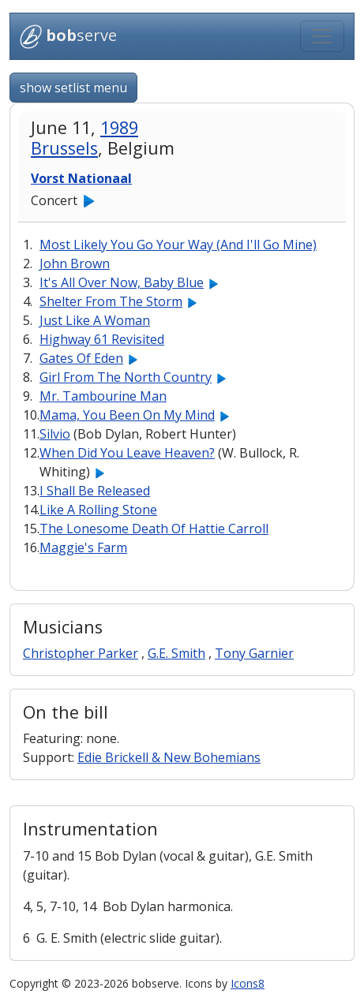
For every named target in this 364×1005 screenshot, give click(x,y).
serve (68, 36)
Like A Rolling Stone (98, 509)
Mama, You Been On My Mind (127, 415)
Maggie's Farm (83, 547)
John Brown (74, 263)
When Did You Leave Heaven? (127, 452)
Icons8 (248, 983)
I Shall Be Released (94, 490)
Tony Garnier (254, 653)
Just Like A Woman (94, 320)
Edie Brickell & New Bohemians (169, 757)
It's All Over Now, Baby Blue (121, 282)
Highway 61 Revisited (101, 339)
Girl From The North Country (125, 377)
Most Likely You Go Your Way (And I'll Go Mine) (178, 244)
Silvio (54, 434)
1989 (119, 127)
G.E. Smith (176, 653)
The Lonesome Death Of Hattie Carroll (153, 528)
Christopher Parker (80, 653)
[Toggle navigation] (322, 36)
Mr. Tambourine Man (103, 396)
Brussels (64, 147)
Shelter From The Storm (110, 301)
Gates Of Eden (81, 358)
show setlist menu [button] (73, 87)
